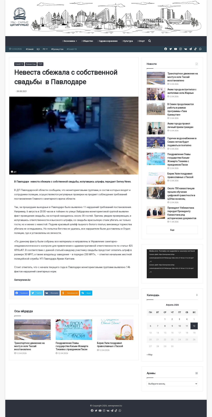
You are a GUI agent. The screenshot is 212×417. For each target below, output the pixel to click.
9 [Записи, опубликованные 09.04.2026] (172, 326)
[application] (172, 263)
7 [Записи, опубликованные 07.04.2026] (157, 326)
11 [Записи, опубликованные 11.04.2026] (187, 326)
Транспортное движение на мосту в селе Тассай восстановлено (29, 346)
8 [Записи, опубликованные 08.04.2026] (164, 326)
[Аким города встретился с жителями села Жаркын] (156, 94)
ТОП (40, 64)
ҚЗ (38, 49)
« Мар (150, 354)
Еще (172, 230)
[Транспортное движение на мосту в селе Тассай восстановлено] (32, 329)
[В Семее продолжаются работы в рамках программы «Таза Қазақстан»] (156, 109)
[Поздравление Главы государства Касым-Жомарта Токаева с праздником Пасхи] (74, 329)
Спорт (141, 41)
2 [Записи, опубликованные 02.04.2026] (172, 319)
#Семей (29, 49)
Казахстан (31, 64)
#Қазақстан (57, 49)
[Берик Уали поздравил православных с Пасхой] (115, 329)
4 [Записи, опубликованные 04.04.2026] (186, 319)
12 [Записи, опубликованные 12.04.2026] (194, 326)
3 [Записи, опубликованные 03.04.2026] (179, 319)
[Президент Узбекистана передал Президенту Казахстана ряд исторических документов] (156, 212)
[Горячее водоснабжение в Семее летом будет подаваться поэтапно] (156, 143)
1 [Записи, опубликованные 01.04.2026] (164, 319)
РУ (44, 49)
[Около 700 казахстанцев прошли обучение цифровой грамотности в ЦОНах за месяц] (156, 193)
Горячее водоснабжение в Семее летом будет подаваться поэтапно (181, 142)
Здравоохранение (107, 41)
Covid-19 (19, 64)
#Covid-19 (72, 49)
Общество (87, 41)
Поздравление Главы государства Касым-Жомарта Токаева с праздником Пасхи (72, 346)
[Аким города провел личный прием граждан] (156, 128)
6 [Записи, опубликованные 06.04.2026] (150, 326)
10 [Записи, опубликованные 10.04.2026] (179, 326)
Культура (127, 41)
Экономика (68, 41)
